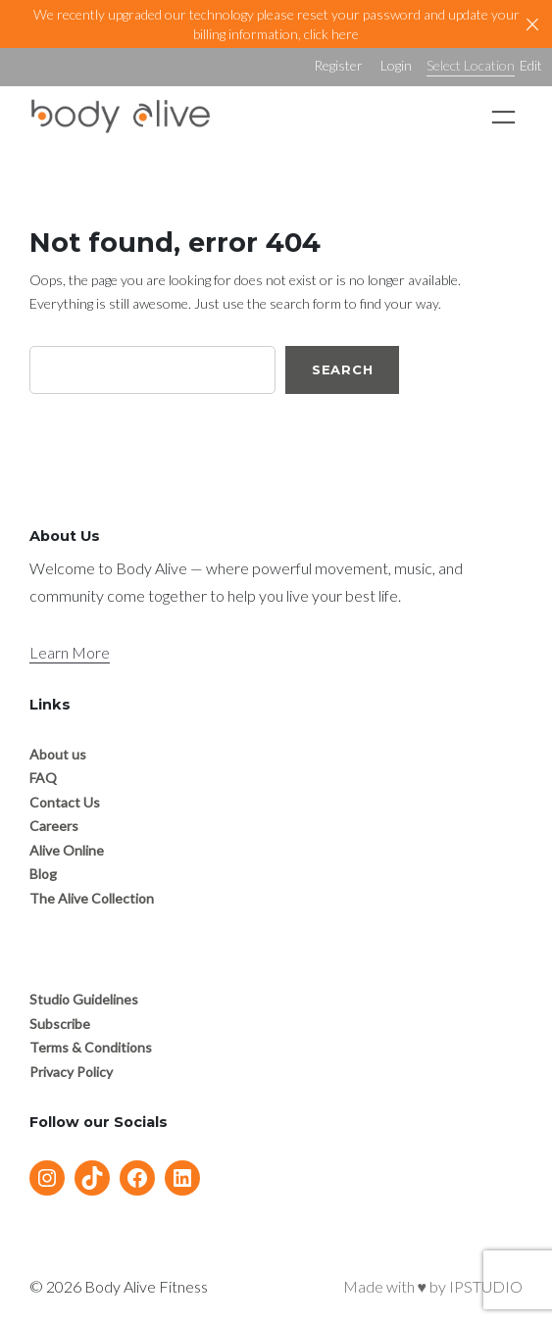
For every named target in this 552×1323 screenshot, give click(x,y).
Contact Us (64, 802)
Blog (43, 873)
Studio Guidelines (83, 999)
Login (396, 65)
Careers (53, 825)
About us (57, 754)
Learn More (69, 652)
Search (343, 369)
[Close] (532, 24)
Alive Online (66, 850)
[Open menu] (503, 117)
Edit (531, 65)
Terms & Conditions (90, 1047)
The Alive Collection (91, 898)
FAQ (43, 777)
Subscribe (59, 1023)
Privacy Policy (71, 1071)
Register (338, 65)
